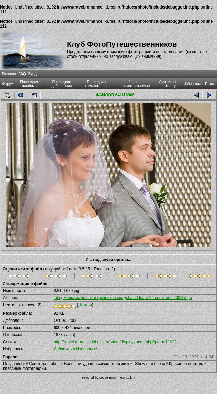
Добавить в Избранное (75, 349)
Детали (85, 304)
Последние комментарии (96, 84)
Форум (7, 84)
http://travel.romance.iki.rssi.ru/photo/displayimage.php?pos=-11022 (115, 342)
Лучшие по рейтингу (168, 84)
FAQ (22, 74)
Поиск (210, 84)
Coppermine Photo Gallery (117, 377)
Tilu (57, 297)
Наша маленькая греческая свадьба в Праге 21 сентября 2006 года (127, 297)
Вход (32, 74)
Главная (9, 74)
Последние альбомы (29, 84)
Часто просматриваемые (134, 84)
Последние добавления (61, 84)
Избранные (193, 84)
